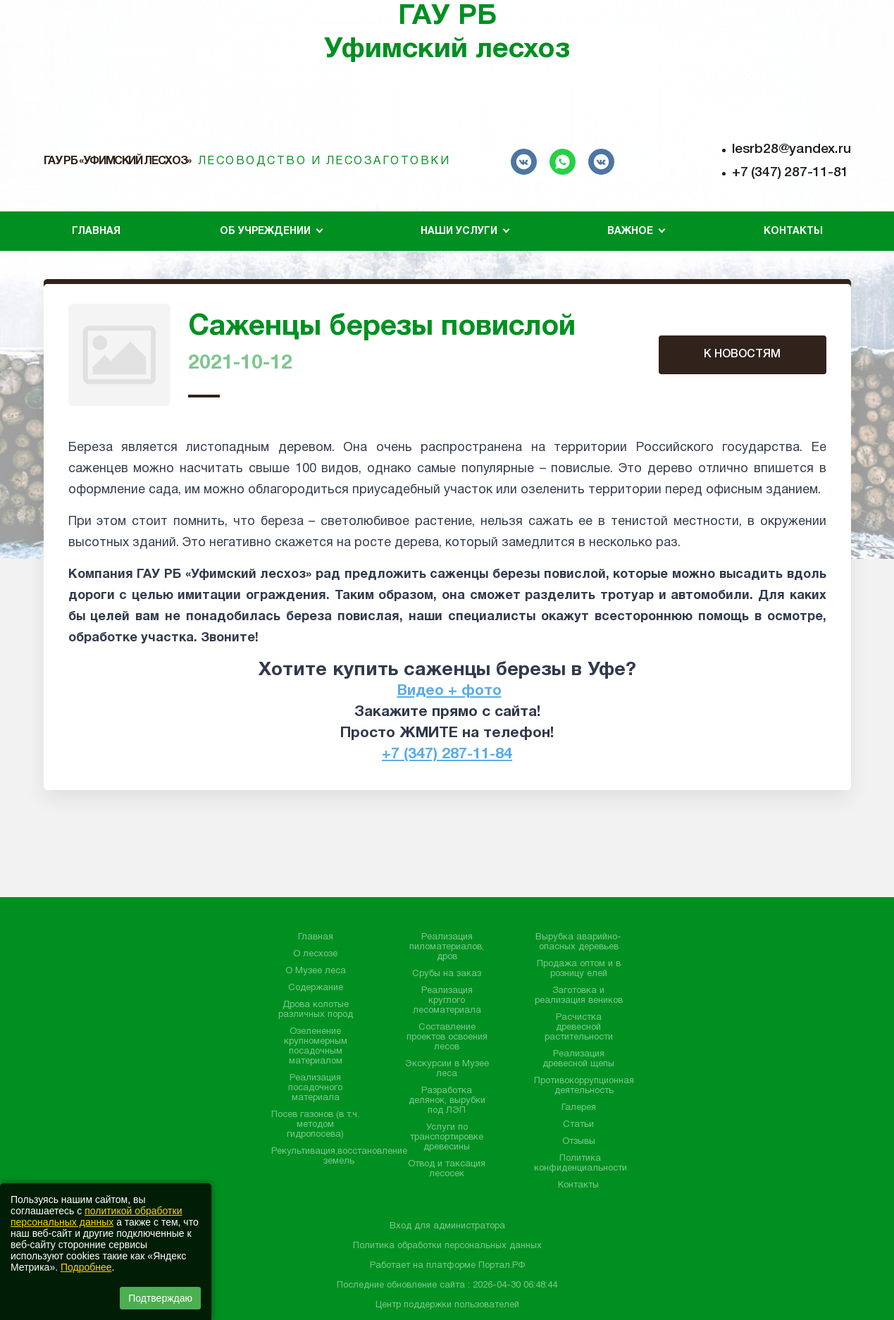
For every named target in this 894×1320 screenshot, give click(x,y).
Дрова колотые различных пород (315, 1010)
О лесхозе (315, 954)
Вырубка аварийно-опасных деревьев (578, 942)
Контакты (793, 231)
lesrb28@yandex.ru (791, 149)
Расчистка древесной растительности (579, 1027)
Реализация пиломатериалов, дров (446, 947)
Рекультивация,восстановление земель (339, 1156)
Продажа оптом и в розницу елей (579, 969)
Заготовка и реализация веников (579, 996)
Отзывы (578, 1141)
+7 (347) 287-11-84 (447, 754)
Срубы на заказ (446, 974)
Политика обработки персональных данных (447, 1246)
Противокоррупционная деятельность (584, 1086)
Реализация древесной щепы (578, 1059)
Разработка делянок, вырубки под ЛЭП (447, 1101)
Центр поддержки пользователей (447, 1305)
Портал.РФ (501, 1266)
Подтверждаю (160, 1298)
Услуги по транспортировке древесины (446, 1137)
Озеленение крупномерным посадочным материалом (315, 1047)
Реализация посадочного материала (315, 1088)
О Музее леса (315, 971)
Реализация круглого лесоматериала (447, 1001)
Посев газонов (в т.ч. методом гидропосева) (315, 1125)
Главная (96, 231)
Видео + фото (449, 691)
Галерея (578, 1108)
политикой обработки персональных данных (96, 1216)
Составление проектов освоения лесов (447, 1037)
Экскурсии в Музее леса (447, 1069)
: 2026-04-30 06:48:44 (512, 1285)
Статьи (578, 1125)
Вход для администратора (447, 1226)
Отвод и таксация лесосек (446, 1169)
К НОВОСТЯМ (742, 354)
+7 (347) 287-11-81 (790, 172)
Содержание (315, 988)
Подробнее (86, 1267)
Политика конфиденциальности (580, 1163)
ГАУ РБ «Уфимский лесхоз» (117, 161)
